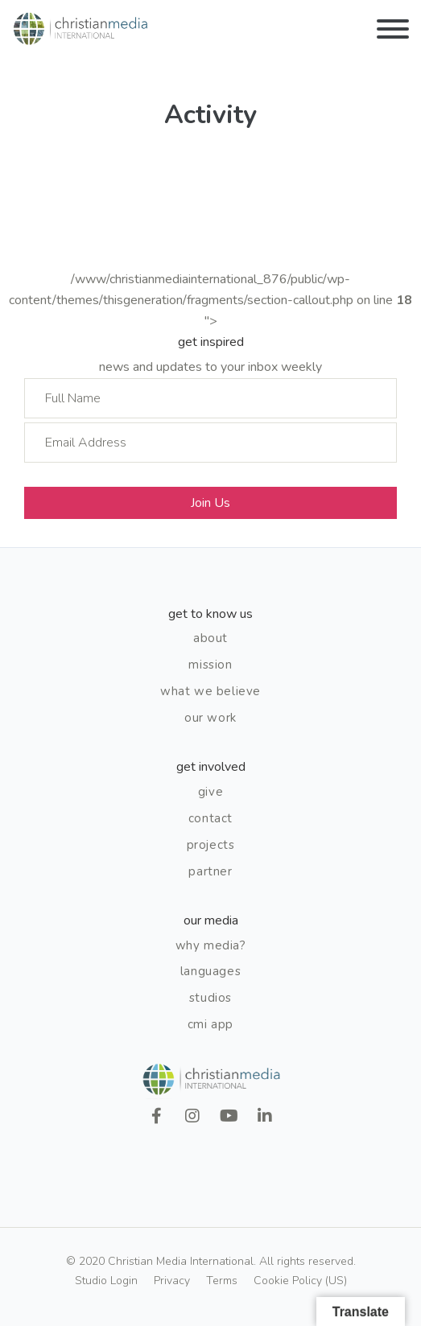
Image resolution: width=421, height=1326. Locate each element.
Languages (210, 971)
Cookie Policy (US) (300, 1280)
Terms (221, 1280)
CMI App (210, 1024)
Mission (210, 665)
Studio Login (106, 1280)
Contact (210, 818)
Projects (211, 845)
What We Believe (210, 691)
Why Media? (210, 945)
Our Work (210, 718)
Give (210, 792)
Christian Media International (80, 29)
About (210, 638)
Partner (210, 871)
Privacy (172, 1280)
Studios (210, 998)
